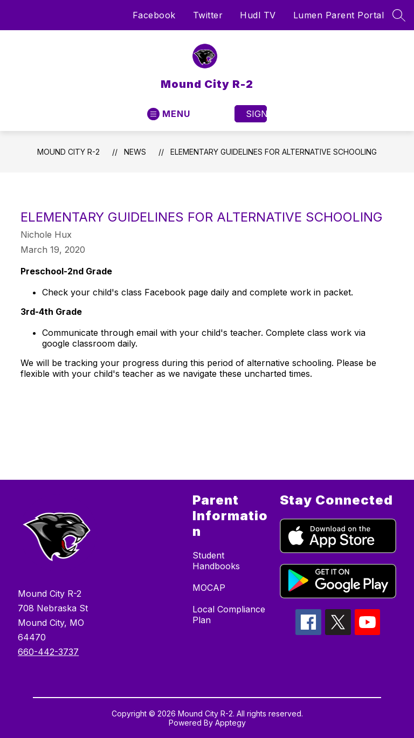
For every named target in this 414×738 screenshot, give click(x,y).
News (135, 151)
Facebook (154, 15)
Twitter (208, 15)
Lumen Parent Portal (338, 15)
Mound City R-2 (68, 151)
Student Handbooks (216, 560)
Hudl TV (258, 15)
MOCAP (208, 587)
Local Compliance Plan (228, 614)
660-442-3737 (48, 651)
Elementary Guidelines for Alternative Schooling (273, 151)
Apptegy (230, 722)
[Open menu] (168, 114)
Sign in (256, 113)
